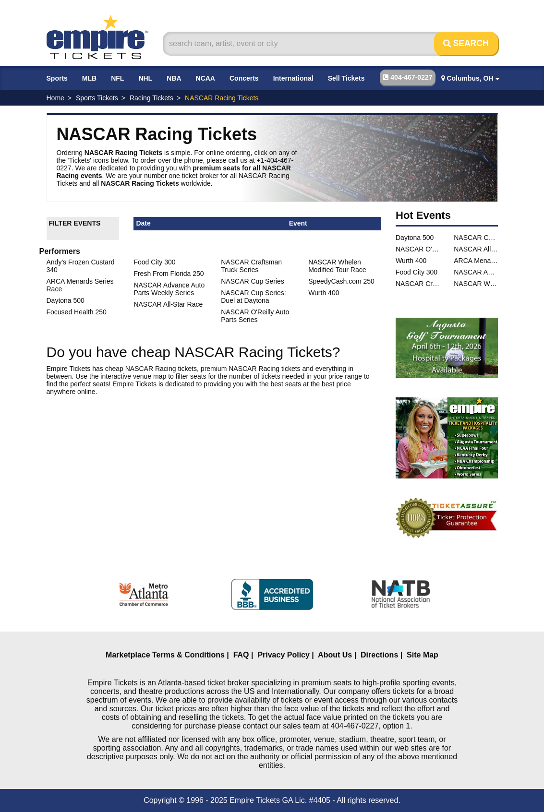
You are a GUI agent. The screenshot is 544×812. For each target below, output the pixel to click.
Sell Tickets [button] (346, 78)
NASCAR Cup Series (252, 281)
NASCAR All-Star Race (168, 304)
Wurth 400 (323, 293)
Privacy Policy (283, 655)
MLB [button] (89, 78)
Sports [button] (57, 78)
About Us (335, 655)
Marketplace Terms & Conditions (165, 655)
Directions (379, 655)
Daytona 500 (66, 300)
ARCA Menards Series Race (475, 260)
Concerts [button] (244, 78)
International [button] (293, 78)
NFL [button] (117, 78)
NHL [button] (145, 78)
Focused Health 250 (77, 312)
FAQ (241, 655)
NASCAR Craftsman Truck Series (251, 266)
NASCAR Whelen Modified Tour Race (337, 266)
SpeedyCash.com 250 (341, 281)
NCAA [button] (205, 78)
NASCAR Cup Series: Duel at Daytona (253, 296)
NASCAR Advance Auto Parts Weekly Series (169, 289)
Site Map (422, 655)
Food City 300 (154, 262)
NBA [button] (174, 78)
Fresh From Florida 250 (168, 273)
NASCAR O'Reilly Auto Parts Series (255, 315)
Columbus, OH (470, 78)
